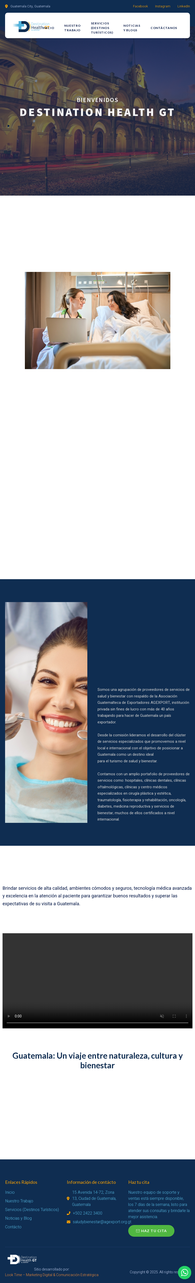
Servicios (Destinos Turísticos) (102, 28)
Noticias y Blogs (131, 28)
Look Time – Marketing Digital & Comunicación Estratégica (52, 1275)
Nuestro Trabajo (72, 28)
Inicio (48, 28)
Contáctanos (164, 28)
